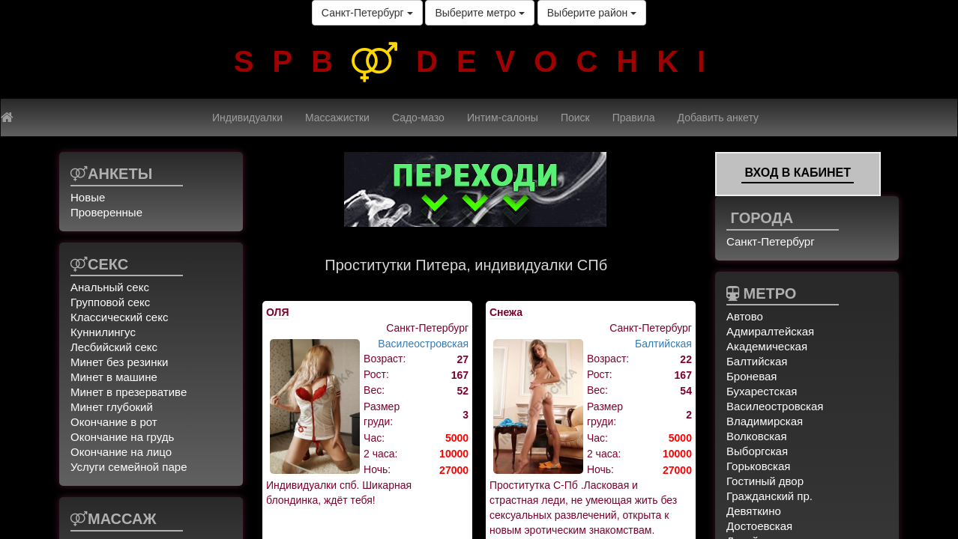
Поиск (575, 118)
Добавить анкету (718, 118)
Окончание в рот (113, 421)
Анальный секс (109, 287)
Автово (744, 316)
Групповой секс (110, 302)
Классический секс (119, 317)
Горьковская (758, 466)
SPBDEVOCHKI (479, 61)
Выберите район (591, 13)
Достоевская (759, 526)
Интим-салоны (502, 118)
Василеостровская (423, 344)
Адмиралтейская (770, 331)
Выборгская (757, 451)
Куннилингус (103, 332)
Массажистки (337, 118)
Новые (87, 197)
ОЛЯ (277, 312)
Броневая (751, 376)
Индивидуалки (247, 118)
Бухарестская (761, 391)
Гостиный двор (765, 481)
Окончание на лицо (121, 451)
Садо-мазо (418, 118)
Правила (633, 118)
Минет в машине (113, 377)
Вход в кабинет (797, 172)
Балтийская (663, 344)
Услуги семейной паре (128, 466)
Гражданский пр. (769, 496)
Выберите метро (479, 13)
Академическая (766, 346)
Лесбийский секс (113, 347)
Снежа (505, 312)
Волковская (756, 436)
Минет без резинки (119, 362)
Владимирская (764, 421)
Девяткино (753, 511)
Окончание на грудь (122, 436)
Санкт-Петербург (367, 13)
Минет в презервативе (128, 392)
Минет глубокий (111, 407)
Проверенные (106, 212)
